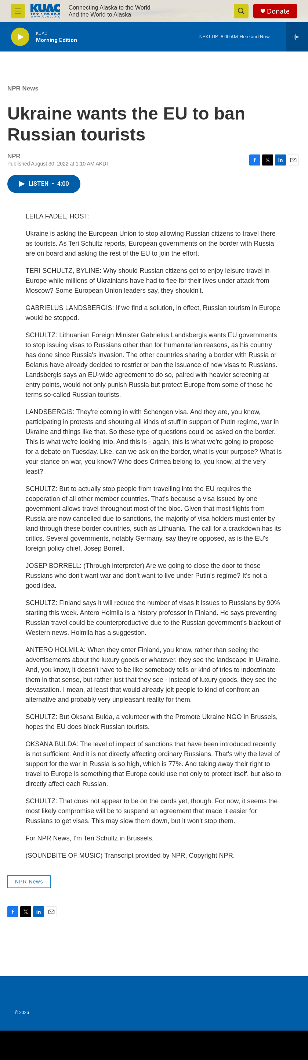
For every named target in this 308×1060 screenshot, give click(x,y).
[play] (20, 37)
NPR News (23, 88)
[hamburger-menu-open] (18, 11)
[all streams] (297, 36)
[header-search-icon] (241, 11)
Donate (278, 11)
